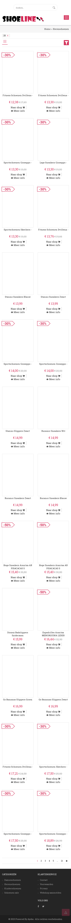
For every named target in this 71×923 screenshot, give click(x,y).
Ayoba (30, 919)
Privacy (44, 888)
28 (6, 35)
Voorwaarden (46, 884)
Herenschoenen (61, 29)
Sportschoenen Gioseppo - (18, 162)
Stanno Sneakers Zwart (53, 296)
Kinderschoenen (12, 888)
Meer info (18, 110)
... (57, 860)
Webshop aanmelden (50, 892)
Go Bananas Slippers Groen (17, 699)
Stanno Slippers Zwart (18, 431)
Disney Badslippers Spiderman (17, 634)
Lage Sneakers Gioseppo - (53, 162)
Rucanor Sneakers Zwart (18, 498)
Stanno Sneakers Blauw (17, 296)
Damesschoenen (12, 880)
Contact (44, 880)
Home (47, 29)
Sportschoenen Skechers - (18, 229)
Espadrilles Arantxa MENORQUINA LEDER (53, 634)
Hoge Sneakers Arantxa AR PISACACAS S (17, 567)
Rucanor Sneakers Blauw (53, 498)
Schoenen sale (11, 892)
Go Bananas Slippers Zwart (53, 699)
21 (62, 860)
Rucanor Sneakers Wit (53, 431)
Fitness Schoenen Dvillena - (18, 95)
